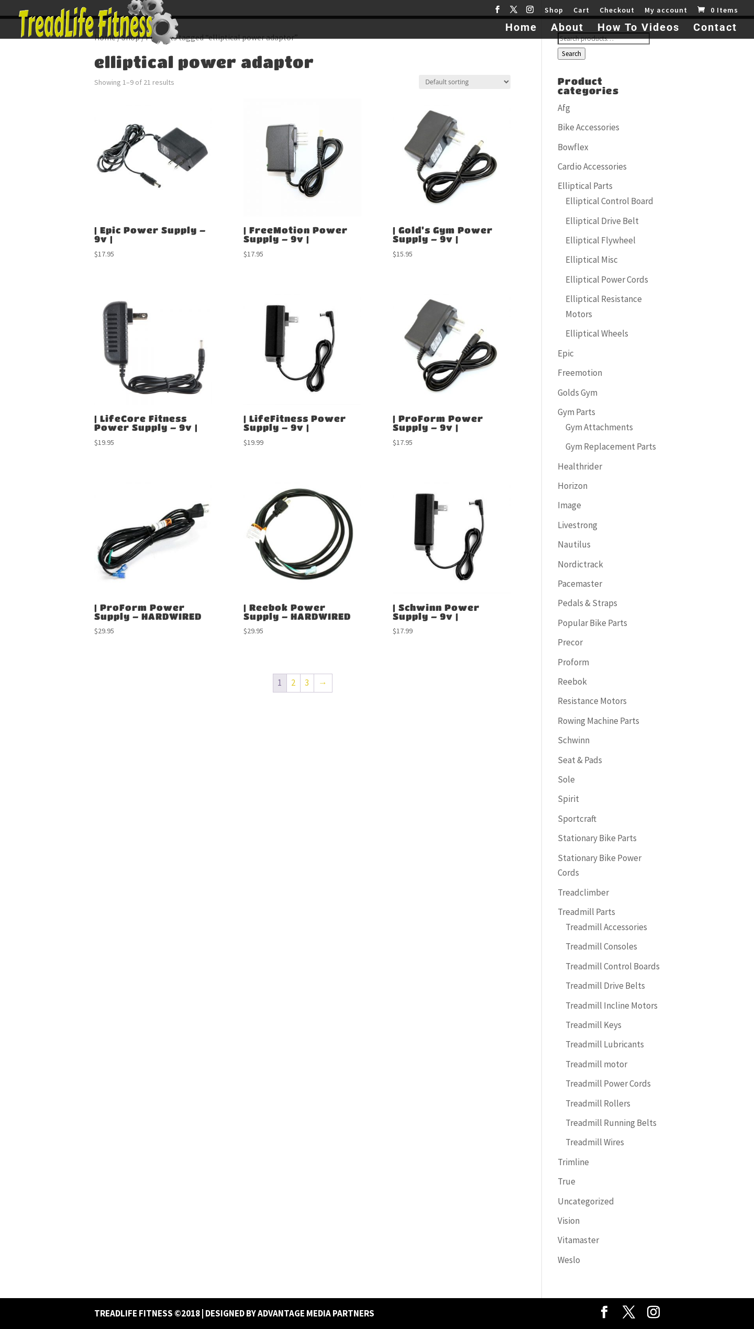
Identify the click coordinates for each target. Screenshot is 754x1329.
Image (569, 505)
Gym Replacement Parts (611, 446)
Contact (715, 28)
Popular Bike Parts (592, 623)
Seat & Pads (580, 760)
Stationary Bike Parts (597, 838)
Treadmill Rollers (598, 1103)
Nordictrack (580, 564)
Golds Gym (577, 392)
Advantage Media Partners (316, 1313)
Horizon (572, 486)
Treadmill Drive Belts (605, 985)
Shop (554, 10)
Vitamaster (578, 1240)
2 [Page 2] (293, 682)
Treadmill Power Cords (608, 1083)
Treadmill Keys (594, 1025)
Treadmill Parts (586, 912)
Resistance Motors (592, 701)
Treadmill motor (596, 1064)
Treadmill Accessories (606, 927)
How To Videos (638, 28)
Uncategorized (586, 1201)
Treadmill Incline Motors (612, 1005)
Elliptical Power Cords (607, 279)
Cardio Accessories (592, 166)
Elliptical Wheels (597, 333)
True (566, 1181)
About (567, 28)
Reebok (572, 681)
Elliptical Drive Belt (602, 221)
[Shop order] (465, 82)
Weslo (569, 1260)
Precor (570, 642)
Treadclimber (583, 892)
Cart (581, 10)
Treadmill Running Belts (611, 1123)
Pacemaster (580, 583)
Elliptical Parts (585, 186)
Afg (564, 108)
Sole (566, 779)
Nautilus (574, 544)
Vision (569, 1220)
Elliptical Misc (592, 259)
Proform (573, 662)
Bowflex (573, 147)
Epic (566, 353)
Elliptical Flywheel (601, 240)
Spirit (568, 799)
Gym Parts (576, 412)
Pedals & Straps (587, 603)
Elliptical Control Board (609, 201)
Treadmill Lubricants (605, 1044)
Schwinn (574, 740)
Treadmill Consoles (601, 946)
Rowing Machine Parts (598, 721)
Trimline (573, 1162)
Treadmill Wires (595, 1142)
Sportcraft (577, 818)
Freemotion (580, 372)
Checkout (617, 10)
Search (571, 53)
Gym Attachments (599, 427)
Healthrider (580, 466)
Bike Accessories (588, 127)
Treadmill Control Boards (613, 966)
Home (521, 28)
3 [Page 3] (307, 682)
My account (666, 10)
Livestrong (577, 525)
